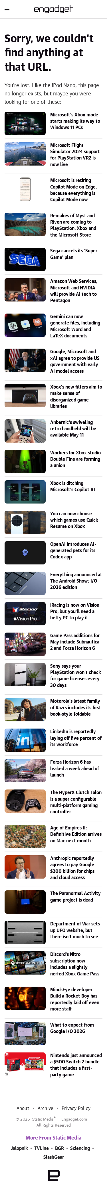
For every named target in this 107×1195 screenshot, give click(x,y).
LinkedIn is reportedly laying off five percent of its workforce (76, 738)
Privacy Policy (76, 1108)
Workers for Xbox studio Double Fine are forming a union (75, 459)
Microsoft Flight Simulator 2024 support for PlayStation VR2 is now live (75, 155)
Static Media (43, 1119)
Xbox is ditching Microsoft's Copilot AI (72, 486)
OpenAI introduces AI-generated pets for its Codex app (73, 551)
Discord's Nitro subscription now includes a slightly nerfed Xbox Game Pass (74, 964)
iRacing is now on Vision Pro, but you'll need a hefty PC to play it (74, 611)
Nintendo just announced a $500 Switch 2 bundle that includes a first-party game (76, 1065)
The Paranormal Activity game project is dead (75, 896)
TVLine (41, 1148)
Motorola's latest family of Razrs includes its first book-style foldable (75, 707)
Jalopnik (19, 1148)
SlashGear (53, 1157)
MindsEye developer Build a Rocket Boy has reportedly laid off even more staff (74, 999)
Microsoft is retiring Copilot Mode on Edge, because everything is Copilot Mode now (73, 190)
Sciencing (80, 1148)
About (23, 1108)
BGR (59, 1148)
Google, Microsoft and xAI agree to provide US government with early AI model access (75, 361)
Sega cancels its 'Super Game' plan (73, 254)
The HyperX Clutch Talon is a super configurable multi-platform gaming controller (76, 802)
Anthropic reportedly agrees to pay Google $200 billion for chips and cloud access (72, 868)
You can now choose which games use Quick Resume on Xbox (74, 520)
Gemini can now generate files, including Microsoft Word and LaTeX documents (75, 326)
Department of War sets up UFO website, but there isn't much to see (75, 930)
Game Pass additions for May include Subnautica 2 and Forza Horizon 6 (75, 642)
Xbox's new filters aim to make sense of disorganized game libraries (76, 397)
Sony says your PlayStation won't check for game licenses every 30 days (75, 676)
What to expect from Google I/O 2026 (72, 1028)
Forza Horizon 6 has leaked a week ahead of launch (74, 768)
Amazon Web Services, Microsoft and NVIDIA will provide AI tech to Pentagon (73, 291)
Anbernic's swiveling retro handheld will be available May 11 (73, 429)
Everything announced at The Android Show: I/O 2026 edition (76, 581)
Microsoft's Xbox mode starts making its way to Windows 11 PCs (75, 121)
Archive (45, 1108)
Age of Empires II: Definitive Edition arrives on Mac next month (76, 834)
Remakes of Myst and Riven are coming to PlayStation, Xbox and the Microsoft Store (73, 225)
